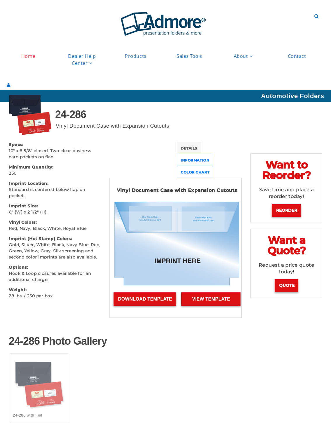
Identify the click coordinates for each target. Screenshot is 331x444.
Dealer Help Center (82, 60)
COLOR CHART (195, 172)
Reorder (286, 210)
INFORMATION (195, 160)
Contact (297, 56)
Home (28, 56)
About (243, 56)
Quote (287, 285)
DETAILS (189, 148)
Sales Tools (189, 56)
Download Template (145, 298)
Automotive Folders (292, 96)
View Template (211, 298)
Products (135, 56)
